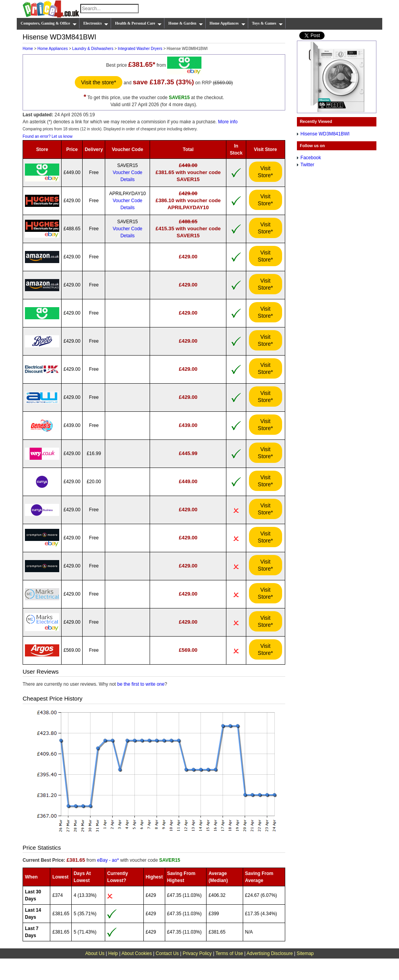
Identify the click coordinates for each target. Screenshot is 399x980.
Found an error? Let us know (47, 136)
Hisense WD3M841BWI (325, 134)
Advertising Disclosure (270, 953)
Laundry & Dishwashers (92, 48)
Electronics (96, 23)
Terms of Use (229, 953)
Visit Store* (265, 171)
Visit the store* (98, 82)
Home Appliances (227, 23)
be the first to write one (140, 684)
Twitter (307, 164)
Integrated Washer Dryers (140, 48)
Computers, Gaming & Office (49, 23)
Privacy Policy (197, 953)
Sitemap (305, 953)
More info (228, 122)
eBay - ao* (108, 860)
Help (113, 953)
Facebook (310, 157)
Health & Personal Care (138, 23)
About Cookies (137, 953)
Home (28, 48)
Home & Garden (185, 23)
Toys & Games (267, 23)
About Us (94, 953)
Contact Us (167, 953)
